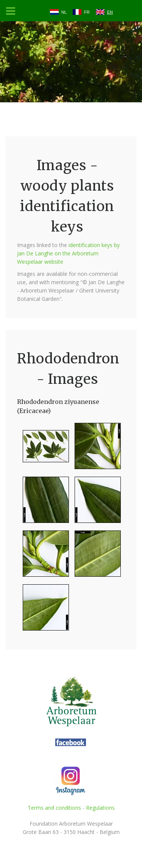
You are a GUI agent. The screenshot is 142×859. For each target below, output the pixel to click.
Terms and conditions (54, 807)
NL (64, 12)
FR (87, 12)
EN (110, 12)
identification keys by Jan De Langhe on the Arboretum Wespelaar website (68, 253)
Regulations (100, 807)
